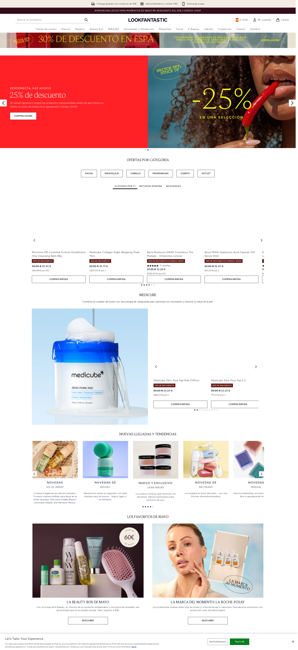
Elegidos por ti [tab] (125, 186)
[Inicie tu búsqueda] (52, 19)
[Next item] (261, 240)
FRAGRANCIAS (161, 173)
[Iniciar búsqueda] (86, 19)
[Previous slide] (3, 103)
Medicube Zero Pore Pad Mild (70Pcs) (176, 380)
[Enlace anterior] (34, 473)
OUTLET (206, 173)
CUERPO (185, 173)
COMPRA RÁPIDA (58, 279)
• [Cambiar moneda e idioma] (241, 20)
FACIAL (89, 173)
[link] (262, 20)
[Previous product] (156, 366)
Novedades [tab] (173, 186)
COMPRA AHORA (23, 116)
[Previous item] (34, 240)
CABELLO (136, 173)
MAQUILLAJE (112, 173)
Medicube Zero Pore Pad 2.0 (228, 380)
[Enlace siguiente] (261, 473)
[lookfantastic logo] (148, 20)
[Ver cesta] (282, 20)
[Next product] (255, 366)
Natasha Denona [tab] (150, 186)
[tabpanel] (148, 240)
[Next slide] (292, 103)
